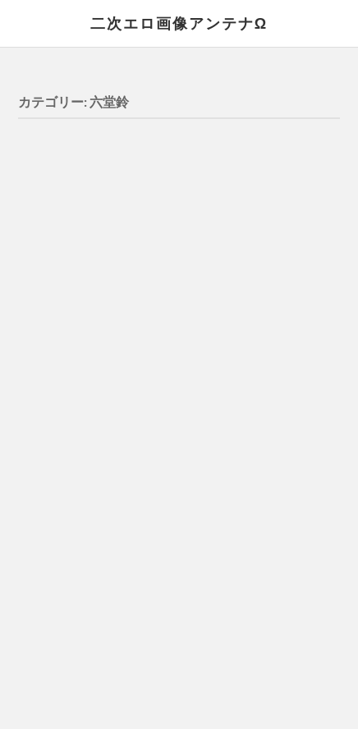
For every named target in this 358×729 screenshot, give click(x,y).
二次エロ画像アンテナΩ (179, 23)
